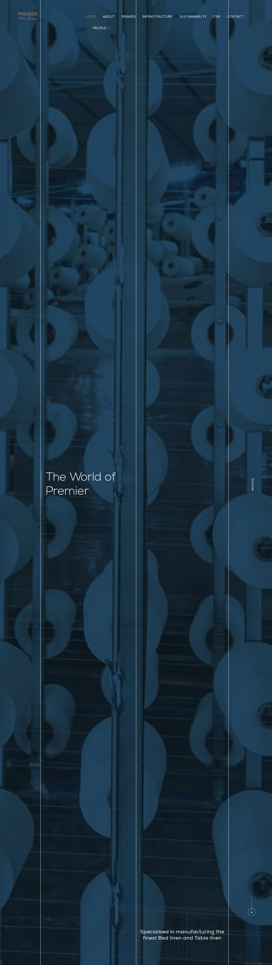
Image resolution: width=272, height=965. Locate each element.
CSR (216, 17)
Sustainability (193, 17)
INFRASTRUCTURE (158, 17)
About (109, 17)
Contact (235, 17)
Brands (129, 17)
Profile (102, 28)
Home (91, 17)
